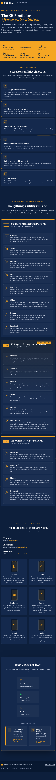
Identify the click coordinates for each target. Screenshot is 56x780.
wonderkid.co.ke (50, 764)
